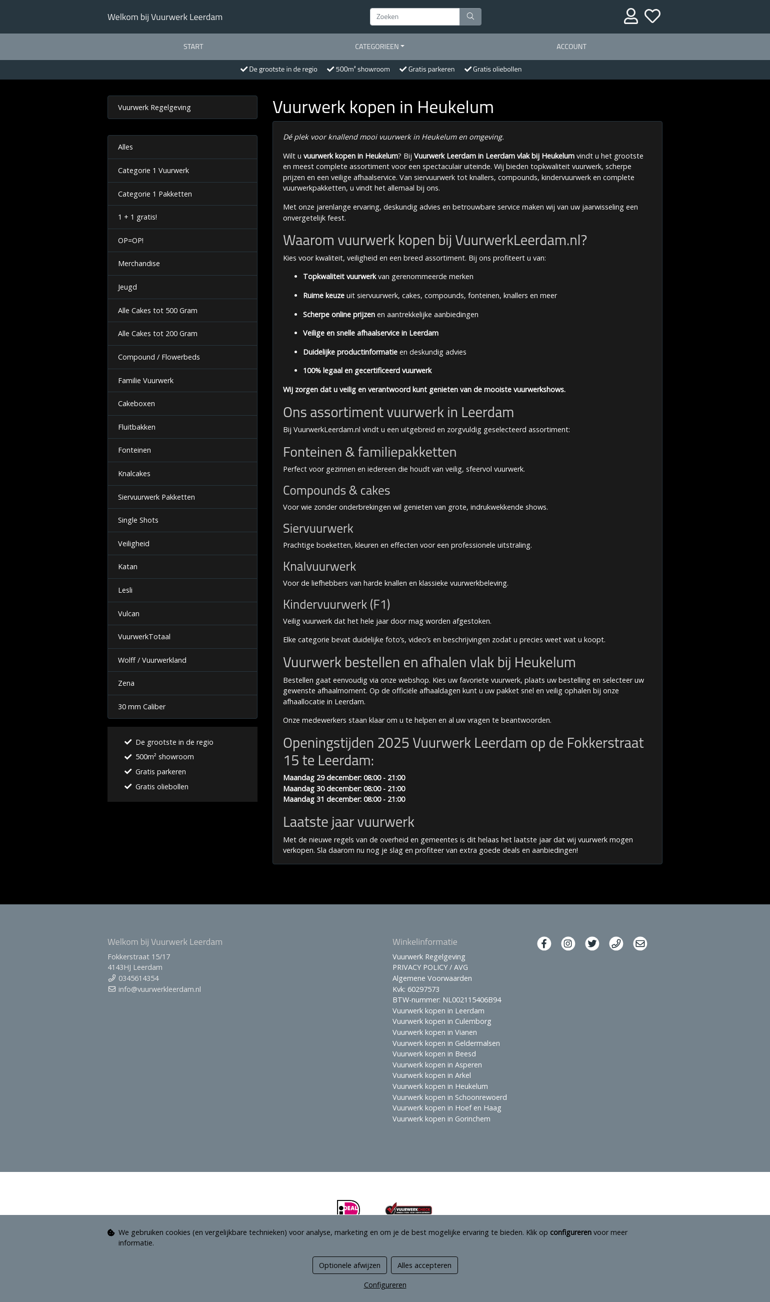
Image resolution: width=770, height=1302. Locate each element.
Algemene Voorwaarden (432, 978)
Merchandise (139, 263)
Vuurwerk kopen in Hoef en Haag (447, 1107)
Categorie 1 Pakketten (155, 194)
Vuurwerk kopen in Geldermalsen (446, 1043)
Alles (125, 147)
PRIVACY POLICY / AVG (430, 967)
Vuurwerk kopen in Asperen (437, 1064)
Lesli (125, 590)
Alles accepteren (425, 1265)
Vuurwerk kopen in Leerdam (438, 1010)
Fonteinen (134, 450)
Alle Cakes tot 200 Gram (158, 333)
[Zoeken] (415, 17)
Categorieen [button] (377, 46)
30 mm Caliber (142, 706)
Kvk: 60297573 (416, 989)
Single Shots (138, 520)
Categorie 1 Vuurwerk (153, 170)
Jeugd (127, 287)
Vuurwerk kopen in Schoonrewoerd (449, 1097)
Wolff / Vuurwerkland (152, 660)
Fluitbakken (137, 427)
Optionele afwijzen (349, 1265)
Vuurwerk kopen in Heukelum (440, 1086)
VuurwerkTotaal (144, 636)
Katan (128, 566)
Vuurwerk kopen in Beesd (434, 1053)
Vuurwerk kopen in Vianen (434, 1032)
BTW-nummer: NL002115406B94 (446, 999)
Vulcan (129, 613)
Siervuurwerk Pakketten (156, 497)
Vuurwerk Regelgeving (154, 107)
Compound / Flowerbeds (159, 357)
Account (571, 46)
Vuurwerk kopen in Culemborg (442, 1021)
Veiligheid (134, 543)
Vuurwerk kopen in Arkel (431, 1075)
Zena (126, 683)
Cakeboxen (136, 403)
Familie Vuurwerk (146, 380)
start (194, 46)
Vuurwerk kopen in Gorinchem (441, 1118)
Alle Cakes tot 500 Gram (158, 310)
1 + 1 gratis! (137, 217)
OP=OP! (131, 240)
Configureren (385, 1284)
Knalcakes (134, 473)
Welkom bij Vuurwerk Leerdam (165, 17)
